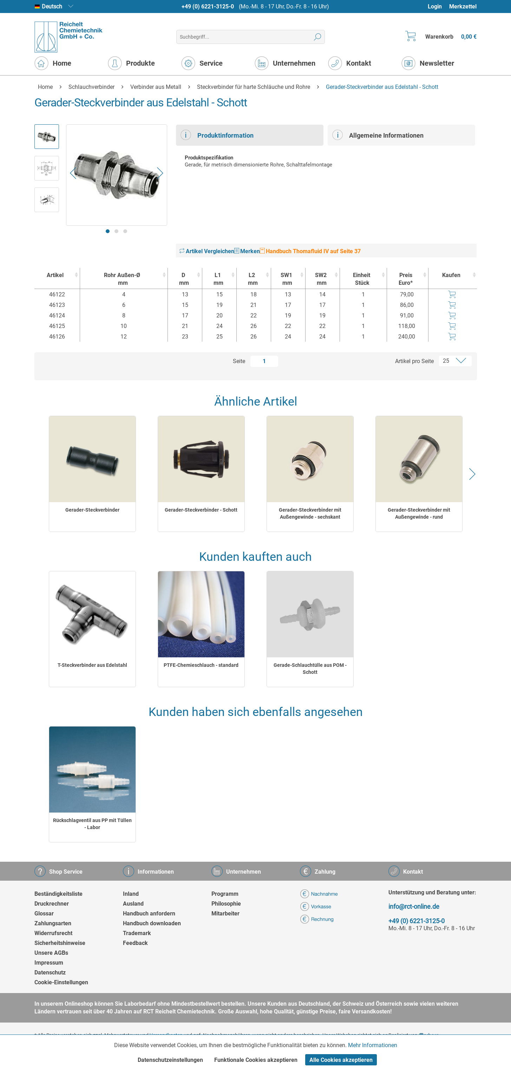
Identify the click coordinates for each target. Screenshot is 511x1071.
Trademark (137, 933)
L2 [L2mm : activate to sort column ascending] (252, 279)
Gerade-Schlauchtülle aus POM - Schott (310, 668)
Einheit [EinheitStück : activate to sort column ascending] (361, 279)
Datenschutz (50, 972)
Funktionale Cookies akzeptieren (255, 1060)
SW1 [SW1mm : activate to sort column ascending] (286, 279)
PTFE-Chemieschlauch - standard (201, 665)
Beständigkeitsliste (58, 894)
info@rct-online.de (413, 906)
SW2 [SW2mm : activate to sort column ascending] (321, 279)
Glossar (44, 913)
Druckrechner (51, 903)
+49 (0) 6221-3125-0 (208, 6)
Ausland (133, 903)
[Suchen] (317, 37)
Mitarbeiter (225, 913)
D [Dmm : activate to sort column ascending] (183, 279)
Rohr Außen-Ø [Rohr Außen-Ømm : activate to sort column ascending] (122, 279)
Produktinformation (217, 135)
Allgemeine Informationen (378, 135)
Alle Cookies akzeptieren (341, 1060)
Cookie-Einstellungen (61, 982)
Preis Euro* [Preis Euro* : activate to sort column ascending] (406, 279)
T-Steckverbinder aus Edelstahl (92, 665)
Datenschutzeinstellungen (170, 1060)
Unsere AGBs (51, 953)
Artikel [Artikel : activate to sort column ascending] (55, 275)
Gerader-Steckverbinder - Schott (201, 510)
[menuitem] (438, 6)
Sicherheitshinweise (59, 943)
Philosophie (226, 903)
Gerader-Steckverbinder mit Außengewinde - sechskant (310, 513)
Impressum (48, 962)
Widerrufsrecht (53, 933)
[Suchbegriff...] (250, 37)
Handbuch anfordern (149, 913)
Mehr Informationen (372, 1045)
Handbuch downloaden (152, 923)
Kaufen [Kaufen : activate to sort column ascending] (451, 275)
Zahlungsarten (52, 923)
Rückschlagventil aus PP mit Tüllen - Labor (92, 823)
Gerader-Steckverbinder (92, 510)
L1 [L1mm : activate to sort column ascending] (217, 279)
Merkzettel (463, 6)
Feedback (135, 943)
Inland (131, 894)
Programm (224, 894)
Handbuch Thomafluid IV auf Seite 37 (310, 251)
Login (435, 6)
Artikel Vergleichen (206, 251)
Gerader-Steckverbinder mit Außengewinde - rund (419, 513)
